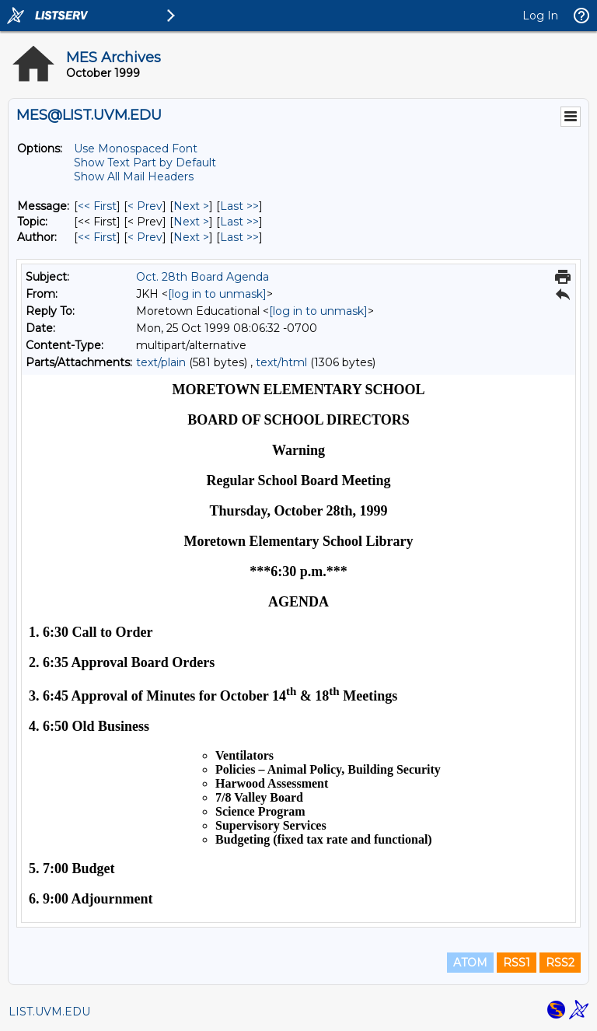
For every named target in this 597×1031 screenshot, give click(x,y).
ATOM (470, 963)
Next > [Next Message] (191, 206)
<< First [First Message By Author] (97, 237)
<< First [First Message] (97, 206)
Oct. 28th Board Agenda (202, 277)
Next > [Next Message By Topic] (191, 222)
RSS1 (516, 963)
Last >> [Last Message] (239, 206)
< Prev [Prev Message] (144, 206)
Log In (540, 16)
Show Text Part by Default (145, 163)
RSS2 (560, 963)
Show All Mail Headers (134, 176)
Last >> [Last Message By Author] (239, 237)
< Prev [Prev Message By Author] (144, 237)
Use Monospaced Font (135, 149)
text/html (281, 362)
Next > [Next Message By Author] (191, 237)
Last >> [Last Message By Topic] (239, 222)
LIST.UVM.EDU (49, 1012)
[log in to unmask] (217, 294)
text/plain (161, 362)
